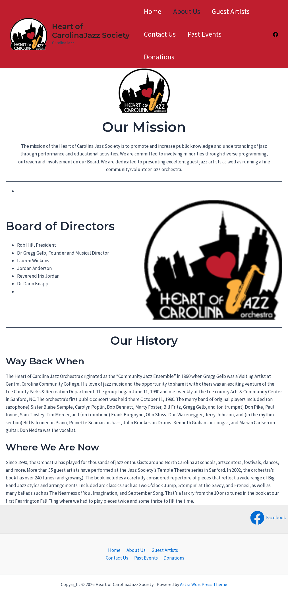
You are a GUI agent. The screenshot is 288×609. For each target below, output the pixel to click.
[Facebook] (275, 34)
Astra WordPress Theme (203, 584)
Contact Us (160, 34)
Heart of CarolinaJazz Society (90, 31)
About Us (188, 11)
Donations (159, 56)
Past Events (207, 34)
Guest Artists (235, 11)
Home (152, 11)
